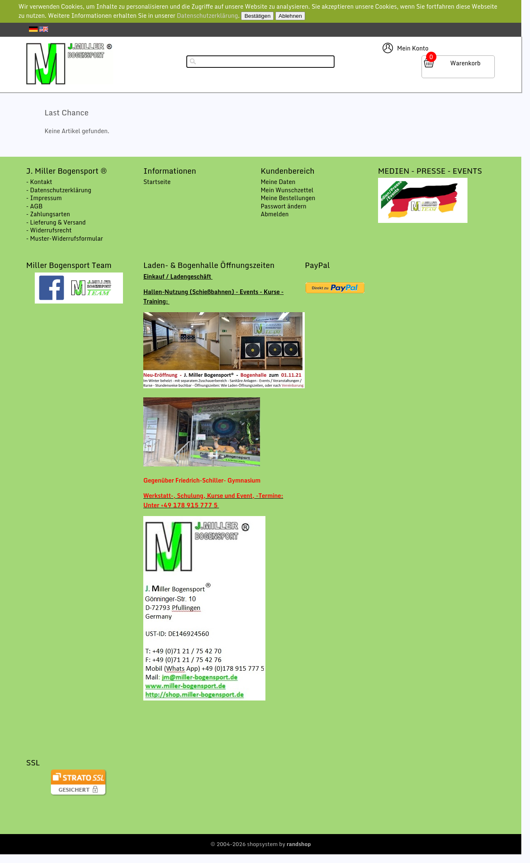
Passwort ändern (283, 206)
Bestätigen (257, 16)
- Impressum (44, 198)
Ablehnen (290, 16)
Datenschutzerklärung (207, 15)
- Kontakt (39, 181)
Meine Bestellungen (287, 198)
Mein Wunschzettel (286, 190)
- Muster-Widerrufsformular (64, 238)
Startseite (157, 181)
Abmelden (274, 214)
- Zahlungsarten (48, 214)
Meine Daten (277, 181)
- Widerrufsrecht (49, 230)
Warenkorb (465, 63)
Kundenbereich (287, 171)
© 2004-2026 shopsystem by (260, 844)
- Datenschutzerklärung (58, 190)
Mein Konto (413, 48)
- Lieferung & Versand (56, 222)
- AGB (34, 206)
